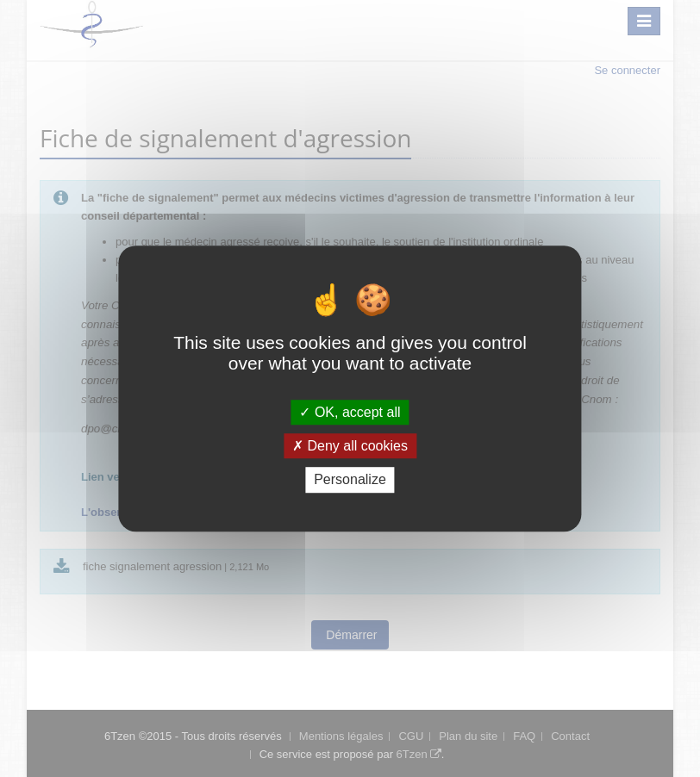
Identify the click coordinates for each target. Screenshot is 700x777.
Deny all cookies (350, 445)
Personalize (350, 480)
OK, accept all (349, 412)
